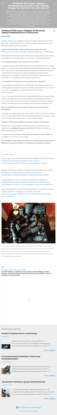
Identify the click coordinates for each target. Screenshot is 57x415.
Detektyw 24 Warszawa (9, 41)
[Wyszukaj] (54, 4)
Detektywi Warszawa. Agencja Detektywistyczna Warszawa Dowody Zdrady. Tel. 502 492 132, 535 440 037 (28, 5)
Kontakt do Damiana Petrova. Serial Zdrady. (19, 333)
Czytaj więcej (49, 350)
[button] (54, 31)
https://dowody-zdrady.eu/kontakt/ (16, 52)
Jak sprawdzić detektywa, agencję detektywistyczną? (23, 382)
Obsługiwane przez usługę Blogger (28, 407)
